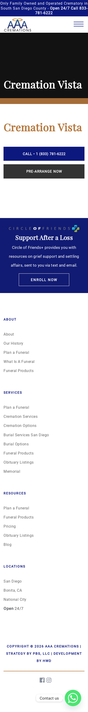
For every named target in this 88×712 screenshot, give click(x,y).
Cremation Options (20, 425)
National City (15, 599)
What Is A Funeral (19, 361)
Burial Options (16, 443)
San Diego (13, 581)
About (9, 334)
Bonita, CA (13, 590)
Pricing (10, 526)
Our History (13, 343)
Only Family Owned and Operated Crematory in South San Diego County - (44, 8)
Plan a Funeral (16, 352)
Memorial (12, 471)
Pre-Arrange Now (44, 171)
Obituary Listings (19, 462)
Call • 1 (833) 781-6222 (44, 153)
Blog (7, 544)
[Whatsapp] (73, 698)
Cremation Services (21, 416)
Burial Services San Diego (26, 434)
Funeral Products (19, 370)
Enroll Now (44, 279)
